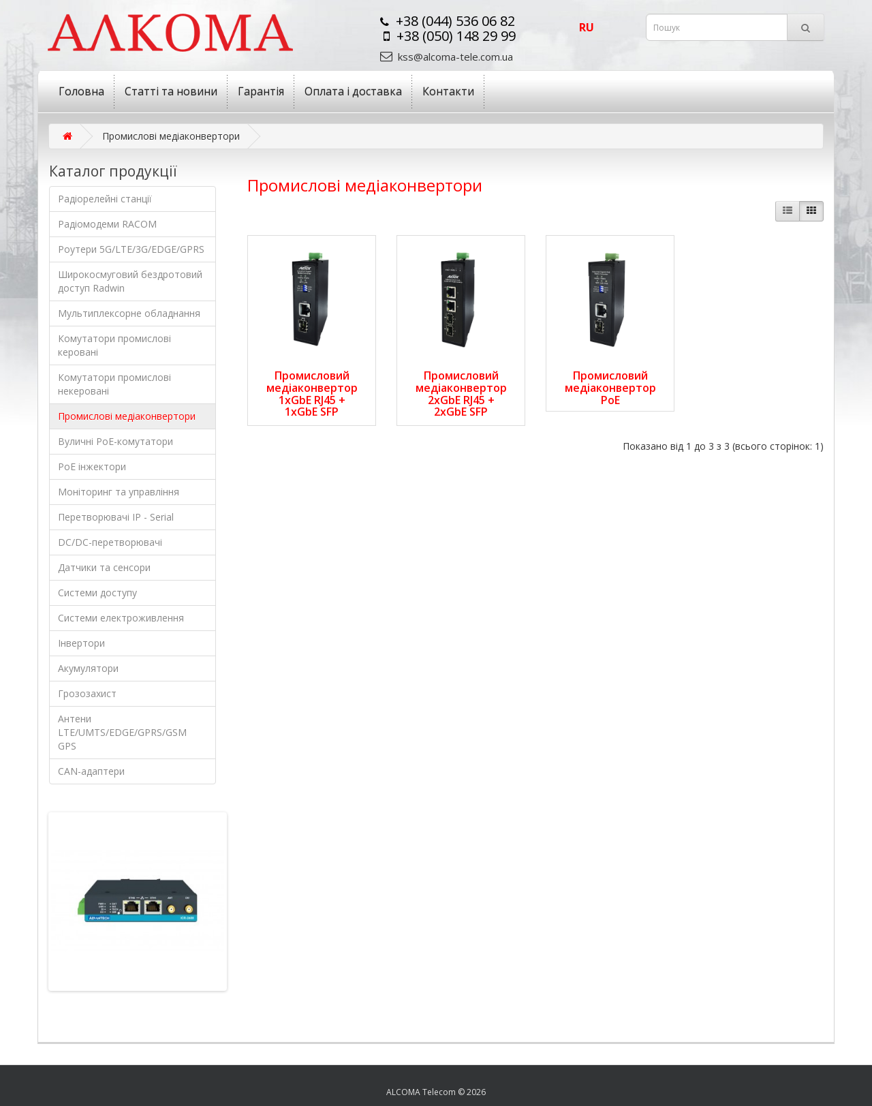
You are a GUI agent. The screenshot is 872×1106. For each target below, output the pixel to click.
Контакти (448, 91)
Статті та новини (171, 91)
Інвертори (81, 642)
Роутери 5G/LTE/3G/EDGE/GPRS (131, 249)
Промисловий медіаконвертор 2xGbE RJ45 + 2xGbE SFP (461, 393)
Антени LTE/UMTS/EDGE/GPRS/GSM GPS (122, 732)
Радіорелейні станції (105, 198)
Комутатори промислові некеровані (114, 384)
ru (586, 27)
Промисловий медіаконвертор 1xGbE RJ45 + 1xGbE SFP (312, 393)
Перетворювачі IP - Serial (116, 516)
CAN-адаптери (91, 771)
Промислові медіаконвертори (127, 416)
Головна (81, 91)
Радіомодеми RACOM (107, 223)
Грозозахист (87, 693)
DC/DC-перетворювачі (110, 542)
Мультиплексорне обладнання (129, 313)
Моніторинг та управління (118, 491)
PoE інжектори (92, 466)
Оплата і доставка (353, 91)
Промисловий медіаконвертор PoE (610, 387)
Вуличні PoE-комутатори (115, 441)
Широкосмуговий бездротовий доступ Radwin (130, 281)
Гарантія (261, 91)
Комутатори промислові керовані (114, 345)
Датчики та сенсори (104, 567)
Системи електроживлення (121, 617)
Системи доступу (97, 592)
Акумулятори (88, 668)
